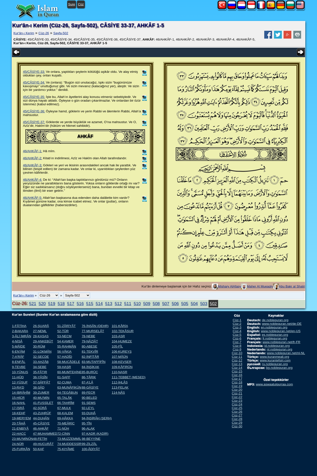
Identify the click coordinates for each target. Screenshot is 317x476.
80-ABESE (89, 346)
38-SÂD (38, 387)
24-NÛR (18, 444)
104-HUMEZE (122, 341)
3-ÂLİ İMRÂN (21, 336)
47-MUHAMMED (45, 433)
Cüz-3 (237, 327)
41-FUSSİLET (43, 403)
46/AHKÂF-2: (32, 158)
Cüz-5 (237, 335)
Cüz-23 (237, 400)
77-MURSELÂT (93, 331)
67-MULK (64, 408)
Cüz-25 (237, 408)
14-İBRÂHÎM (21, 392)
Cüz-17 (237, 379)
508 (156, 303)
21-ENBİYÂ (20, 428)
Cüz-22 (237, 397)
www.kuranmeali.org (274, 357)
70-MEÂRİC (65, 423)
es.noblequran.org (275, 335)
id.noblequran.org (277, 346)
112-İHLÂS (119, 382)
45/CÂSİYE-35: (34, 97)
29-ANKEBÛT (43, 341)
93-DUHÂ (88, 413)
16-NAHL (18, 403)
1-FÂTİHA (19, 326)
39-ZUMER (41, 392)
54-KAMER (65, 341)
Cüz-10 (237, 353)
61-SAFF (63, 377)
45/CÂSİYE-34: (34, 82)
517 (70, 303)
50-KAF (38, 449)
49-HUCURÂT (43, 444)
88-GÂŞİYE (90, 387)
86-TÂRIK (89, 377)
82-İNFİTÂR (90, 357)
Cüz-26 (44, 33)
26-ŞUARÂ (41, 326)
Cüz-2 (237, 324)
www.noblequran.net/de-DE (282, 324)
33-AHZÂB (41, 362)
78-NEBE (88, 336)
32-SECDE (41, 357)
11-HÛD (18, 377)
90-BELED (89, 398)
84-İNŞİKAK (90, 367)
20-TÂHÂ (18, 423)
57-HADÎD (64, 357)
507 (165, 303)
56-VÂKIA (64, 351)
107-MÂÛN (120, 357)
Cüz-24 (237, 404)
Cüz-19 (237, 386)
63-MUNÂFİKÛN (69, 387)
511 (127, 303)
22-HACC (19, 433)
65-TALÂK (64, 398)
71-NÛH (63, 428)
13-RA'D (18, 387)
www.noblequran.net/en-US (280, 331)
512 (118, 303)
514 (99, 303)
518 (61, 303)
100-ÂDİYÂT (91, 449)
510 (137, 303)
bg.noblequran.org (279, 368)
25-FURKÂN (21, 449)
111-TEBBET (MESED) (128, 377)
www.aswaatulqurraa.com (274, 384)
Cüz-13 (237, 364)
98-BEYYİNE (91, 439)
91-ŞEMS (88, 403)
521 (32, 303)
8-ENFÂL (18, 362)
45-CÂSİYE (41, 423)
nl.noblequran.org (279, 349)
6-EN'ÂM (18, 351)
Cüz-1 (237, 320)
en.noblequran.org (274, 327)
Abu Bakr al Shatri (292, 286)
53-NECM (64, 336)
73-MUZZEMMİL (69, 439)
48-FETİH (40, 439)
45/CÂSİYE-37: (34, 122)
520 (42, 303)
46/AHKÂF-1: (32, 151)
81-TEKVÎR (90, 351)
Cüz (81, 4)
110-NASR (119, 372)
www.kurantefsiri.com (275, 360)
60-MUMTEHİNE (69, 372)
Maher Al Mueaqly (260, 286)
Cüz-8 (237, 346)
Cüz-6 (237, 338)
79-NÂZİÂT (90, 341)
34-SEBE (39, 367)
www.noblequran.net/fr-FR (281, 342)
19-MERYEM (21, 418)
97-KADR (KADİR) (95, 433)
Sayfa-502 (60, 33)
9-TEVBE (19, 367)
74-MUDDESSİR (69, 444)
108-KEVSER (121, 362)
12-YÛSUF (20, 382)
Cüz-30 (237, 426)
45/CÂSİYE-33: (34, 72)
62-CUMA (64, 382)
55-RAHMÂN (66, 346)
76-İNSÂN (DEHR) (95, 326)
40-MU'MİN (41, 398)
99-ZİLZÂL (89, 444)
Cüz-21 (237, 393)
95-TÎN (87, 423)
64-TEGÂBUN (67, 392)
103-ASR (118, 336)
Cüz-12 (237, 360)
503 (203, 303)
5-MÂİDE (18, 346)
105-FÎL (117, 346)
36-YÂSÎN (40, 377)
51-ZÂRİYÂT (66, 326)
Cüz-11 (237, 357)
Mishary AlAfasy (229, 286)
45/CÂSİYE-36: (34, 111)
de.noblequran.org (275, 320)
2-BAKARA (20, 331)
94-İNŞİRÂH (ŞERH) (97, 418)
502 (213, 303)
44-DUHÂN (41, 418)
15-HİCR (18, 398)
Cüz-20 (237, 389)
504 (194, 303)
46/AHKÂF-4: (32, 179)
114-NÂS (118, 392)
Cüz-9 (237, 349)
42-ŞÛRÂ (40, 408)
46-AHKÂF (41, 428)
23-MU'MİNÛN (22, 439)
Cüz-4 (237, 331)
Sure (71, 4)
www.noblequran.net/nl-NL (286, 353)
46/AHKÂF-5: (32, 198)
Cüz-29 (237, 422)
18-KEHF (18, 413)
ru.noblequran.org (275, 364)
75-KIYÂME (65, 449)
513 (108, 303)
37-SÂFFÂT (41, 382)
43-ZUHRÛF (42, 413)
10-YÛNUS (20, 372)
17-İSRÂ (18, 408)
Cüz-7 (237, 342)
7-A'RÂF (18, 357)
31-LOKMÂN (42, 351)
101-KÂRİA (120, 326)
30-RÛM (39, 346)
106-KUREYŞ (122, 351)
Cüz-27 (237, 415)
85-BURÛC (90, 372)
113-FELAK (120, 387)
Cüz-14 (237, 368)
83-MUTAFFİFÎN (94, 362)
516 (80, 303)
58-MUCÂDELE (68, 362)
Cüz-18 (237, 382)
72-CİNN (63, 433)
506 (175, 303)
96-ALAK (88, 428)
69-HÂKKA (65, 418)
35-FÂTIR (40, 372)
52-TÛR (63, 331)
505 (184, 303)
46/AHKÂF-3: (32, 165)
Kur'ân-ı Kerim (23, 33)
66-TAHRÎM (65, 403)
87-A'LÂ (87, 382)
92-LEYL (88, 408)
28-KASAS (41, 336)
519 (51, 303)
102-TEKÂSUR (123, 331)
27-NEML (40, 331)
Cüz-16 (237, 375)
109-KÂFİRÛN (122, 367)
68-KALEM (65, 413)
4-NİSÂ (17, 341)
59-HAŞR (64, 367)
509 (146, 303)
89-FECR (88, 392)
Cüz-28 (237, 419)
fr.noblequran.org (275, 338)
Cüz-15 (237, 371)
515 (89, 303)
